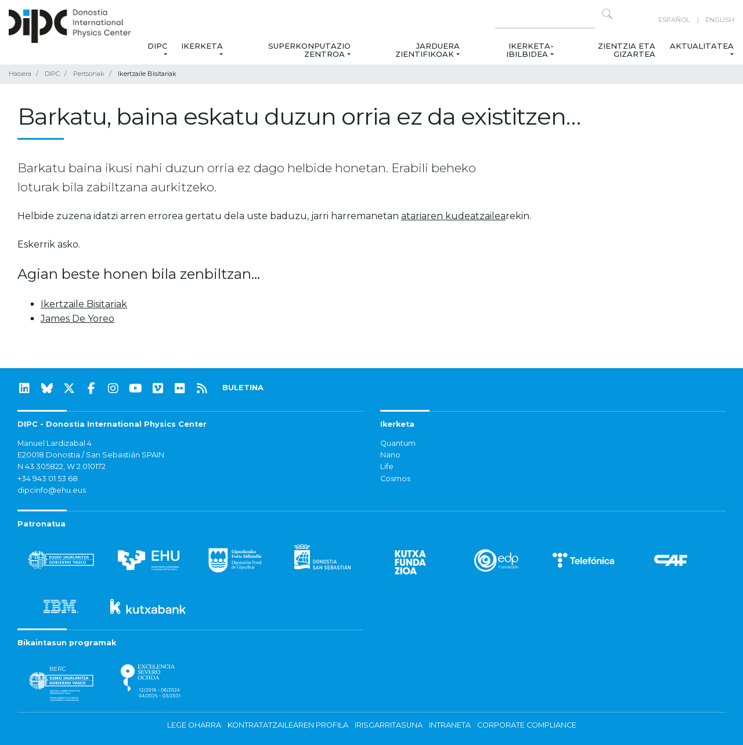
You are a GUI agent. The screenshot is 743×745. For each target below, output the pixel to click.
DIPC (157, 45)
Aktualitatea (702, 45)
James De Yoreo (77, 318)
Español (674, 20)
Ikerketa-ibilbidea (529, 50)
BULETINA (243, 387)
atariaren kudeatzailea (453, 215)
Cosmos (395, 478)
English (719, 20)
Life (387, 466)
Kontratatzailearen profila (288, 725)
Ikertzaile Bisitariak (84, 304)
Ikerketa (202, 45)
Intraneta (450, 725)
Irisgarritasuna (389, 725)
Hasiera (20, 74)
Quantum (398, 443)
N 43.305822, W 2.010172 (61, 466)
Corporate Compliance (526, 725)
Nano (390, 454)
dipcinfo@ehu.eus (51, 490)
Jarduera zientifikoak (427, 50)
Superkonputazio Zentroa (309, 50)
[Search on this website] (545, 20)
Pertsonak (88, 74)
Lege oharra (194, 725)
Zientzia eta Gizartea (627, 50)
